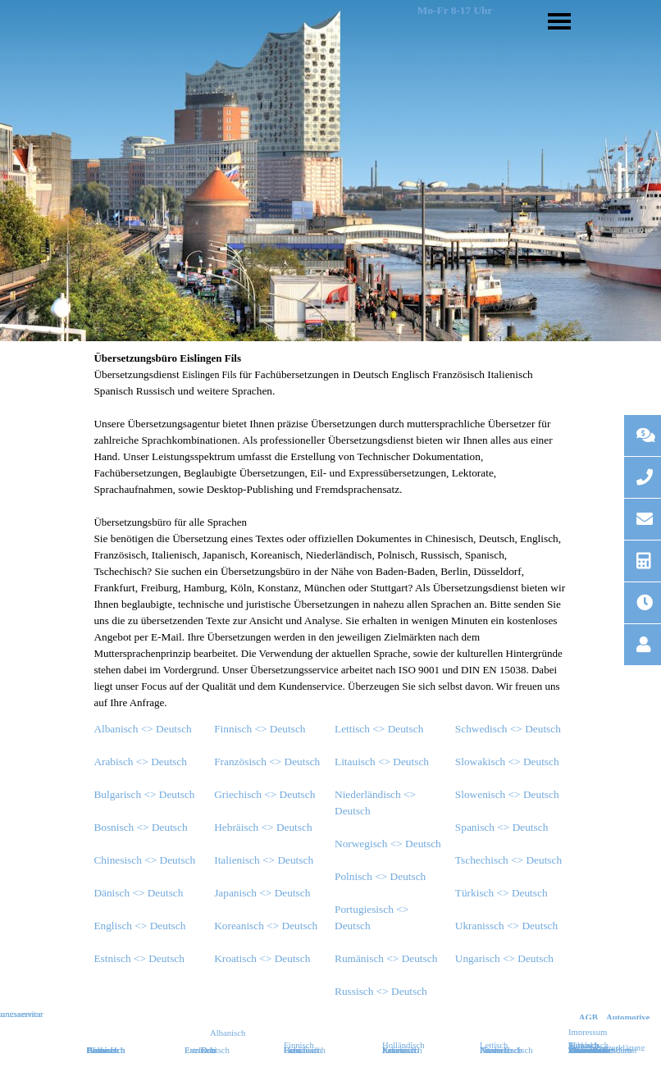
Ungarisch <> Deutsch (504, 958)
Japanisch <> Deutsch (262, 893)
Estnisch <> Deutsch (139, 958)
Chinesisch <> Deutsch (144, 860)
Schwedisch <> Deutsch (508, 729)
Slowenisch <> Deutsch (507, 794)
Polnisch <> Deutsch (380, 876)
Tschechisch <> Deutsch (508, 860)
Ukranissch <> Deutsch (506, 925)
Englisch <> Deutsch (139, 925)
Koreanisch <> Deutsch (265, 925)
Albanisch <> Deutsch (142, 729)
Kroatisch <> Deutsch (262, 958)
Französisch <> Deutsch (267, 761)
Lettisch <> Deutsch (379, 729)
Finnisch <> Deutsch (259, 729)
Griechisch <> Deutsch (264, 794)
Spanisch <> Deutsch (502, 827)
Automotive (628, 1017)
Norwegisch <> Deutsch (388, 843)
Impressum (587, 1032)
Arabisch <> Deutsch (140, 761)
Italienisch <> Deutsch (263, 860)
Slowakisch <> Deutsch (507, 761)
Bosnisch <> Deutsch (140, 827)
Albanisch (227, 1033)
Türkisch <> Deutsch (501, 893)
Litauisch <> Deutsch (382, 761)
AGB (588, 1017)
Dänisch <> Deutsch (138, 893)
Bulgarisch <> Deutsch (143, 794)
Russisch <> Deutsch (381, 991)
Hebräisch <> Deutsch (263, 827)
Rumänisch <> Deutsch (386, 958)
